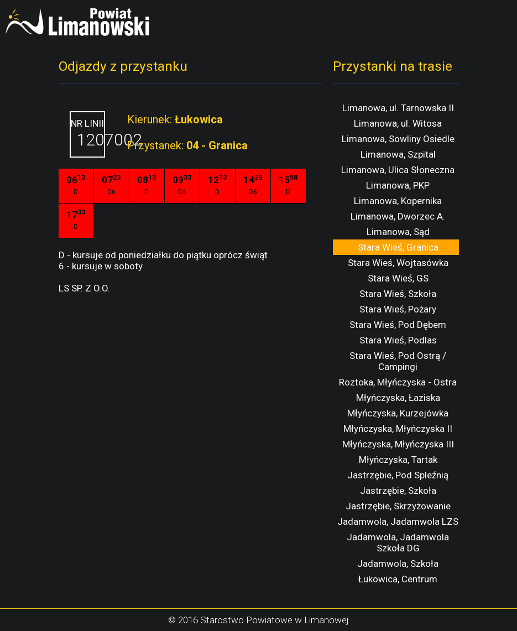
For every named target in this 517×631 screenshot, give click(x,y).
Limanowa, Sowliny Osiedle (398, 138)
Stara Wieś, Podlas (398, 340)
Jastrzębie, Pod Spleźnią (397, 475)
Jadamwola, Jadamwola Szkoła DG (398, 542)
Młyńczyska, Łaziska (398, 397)
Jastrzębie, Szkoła (398, 490)
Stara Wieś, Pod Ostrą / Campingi (397, 361)
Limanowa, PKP (398, 185)
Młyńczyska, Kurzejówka (397, 413)
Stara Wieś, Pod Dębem (397, 324)
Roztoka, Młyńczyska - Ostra (398, 382)
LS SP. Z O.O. (84, 288)
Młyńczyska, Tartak (398, 459)
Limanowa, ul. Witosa (398, 123)
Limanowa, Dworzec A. (398, 216)
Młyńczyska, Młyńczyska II (397, 428)
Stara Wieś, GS (398, 278)
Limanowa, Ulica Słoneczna (398, 169)
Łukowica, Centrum (397, 579)
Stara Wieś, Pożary (397, 309)
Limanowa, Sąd (398, 231)
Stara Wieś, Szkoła (397, 293)
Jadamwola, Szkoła (397, 563)
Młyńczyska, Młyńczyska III (398, 444)
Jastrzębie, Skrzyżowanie (398, 506)
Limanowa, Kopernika (398, 200)
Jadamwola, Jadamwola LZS (397, 521)
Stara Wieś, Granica (398, 247)
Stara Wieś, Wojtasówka (398, 262)
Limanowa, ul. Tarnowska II (398, 107)
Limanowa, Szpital (398, 154)
